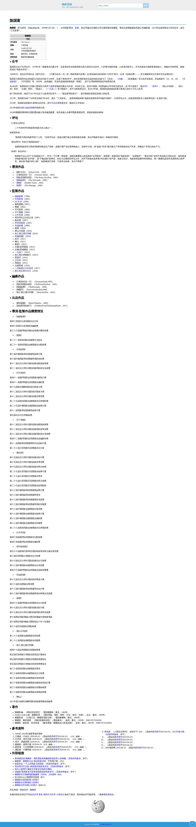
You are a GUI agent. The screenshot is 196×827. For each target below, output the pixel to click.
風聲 (19, 185)
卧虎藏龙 (132, 79)
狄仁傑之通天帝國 (23, 233)
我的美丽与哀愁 (78, 74)
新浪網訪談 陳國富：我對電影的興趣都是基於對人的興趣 (40, 758)
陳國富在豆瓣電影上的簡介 (27, 782)
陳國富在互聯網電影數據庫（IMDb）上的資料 (35, 774)
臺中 (34, 51)
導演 (71, 28)
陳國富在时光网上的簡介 (26, 785)
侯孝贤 (175, 67)
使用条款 (109, 794)
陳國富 (30, 777)
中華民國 (24, 45)
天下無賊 (19, 212)
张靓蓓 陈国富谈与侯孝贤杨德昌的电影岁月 (34, 772)
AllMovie (21, 777)
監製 (77, 28)
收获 (14, 151)
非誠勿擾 (19, 225)
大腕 (120, 79)
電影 (67, 28)
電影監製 (34, 54)
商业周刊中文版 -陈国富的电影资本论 (31, 766)
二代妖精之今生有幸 (24, 268)
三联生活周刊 (18, 123)
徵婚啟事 (21, 180)
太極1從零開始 (21, 247)
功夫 (110, 79)
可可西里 (26, 81)
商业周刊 (16, 142)
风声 (155, 86)
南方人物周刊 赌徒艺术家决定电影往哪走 (33, 769)
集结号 (144, 86)
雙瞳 (19, 183)
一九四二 (51, 89)
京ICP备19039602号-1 (106, 824)
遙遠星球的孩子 (24, 306)
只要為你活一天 (24, 175)
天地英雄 (19, 199)
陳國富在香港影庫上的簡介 (27, 780)
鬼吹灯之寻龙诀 (77, 103)
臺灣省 (30, 51)
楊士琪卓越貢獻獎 (46, 112)
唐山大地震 (168, 86)
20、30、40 (172, 79)
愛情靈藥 (19, 204)
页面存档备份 (112, 734)
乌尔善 (56, 103)
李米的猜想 (20, 223)
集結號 (18, 220)
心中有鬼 (19, 215)
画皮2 (38, 89)
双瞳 (79, 81)
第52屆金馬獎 (28, 108)
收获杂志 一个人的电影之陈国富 (29, 764)
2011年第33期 (178, 732)
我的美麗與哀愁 (24, 177)
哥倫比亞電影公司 (93, 28)
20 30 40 (18, 201)
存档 (53, 736)
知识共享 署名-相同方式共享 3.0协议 (46, 794)
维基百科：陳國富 (28, 790)
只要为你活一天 (57, 74)
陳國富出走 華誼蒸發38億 (34, 761)
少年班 (18, 260)
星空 (17, 239)
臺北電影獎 (31, 112)
